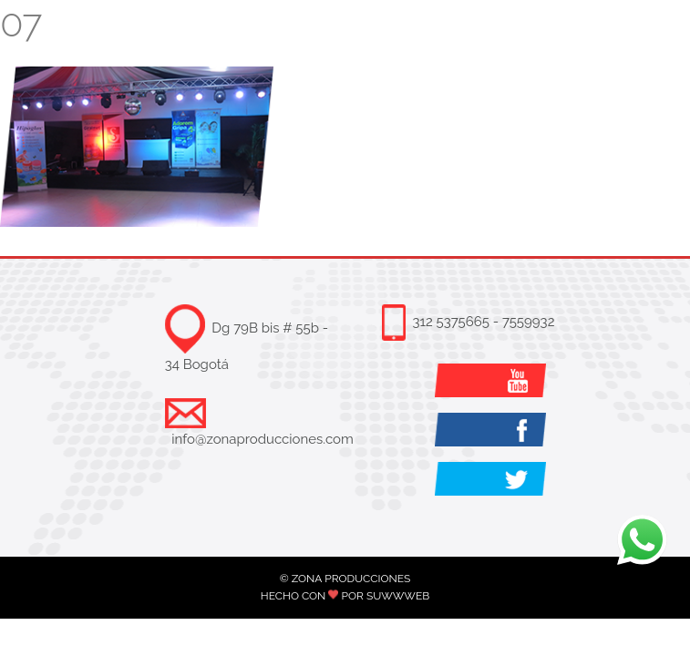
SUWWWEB (397, 595)
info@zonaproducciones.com (262, 439)
